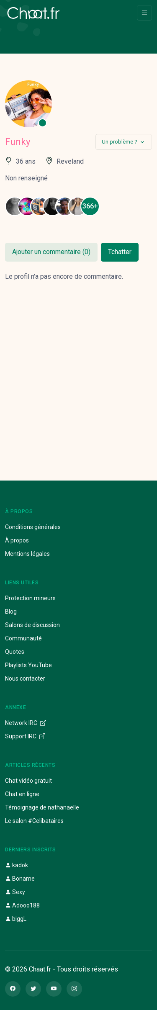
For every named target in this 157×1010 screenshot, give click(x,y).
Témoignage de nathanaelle (42, 807)
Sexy (15, 892)
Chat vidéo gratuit (28, 780)
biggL (15, 918)
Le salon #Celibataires (34, 820)
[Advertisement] (78, 371)
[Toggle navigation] (144, 13)
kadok (16, 865)
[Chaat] (33, 13)
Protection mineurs (30, 598)
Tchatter (119, 252)
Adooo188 (22, 905)
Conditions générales (33, 527)
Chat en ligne (22, 794)
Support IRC (25, 736)
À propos (17, 540)
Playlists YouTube (28, 665)
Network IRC (25, 723)
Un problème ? (119, 142)
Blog (11, 611)
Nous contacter (25, 678)
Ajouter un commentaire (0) (51, 252)
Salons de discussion (32, 625)
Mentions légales (27, 553)
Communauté (23, 638)
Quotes (14, 651)
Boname (20, 878)
